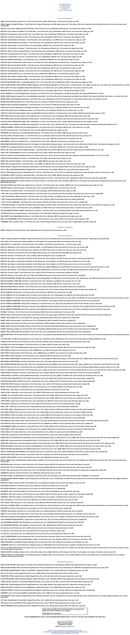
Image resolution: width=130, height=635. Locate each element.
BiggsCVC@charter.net (67, 626)
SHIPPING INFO (55, 633)
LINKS (73, 633)
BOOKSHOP (73, 630)
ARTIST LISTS (65, 630)
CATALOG (58, 630)
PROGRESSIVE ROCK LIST (72, 631)
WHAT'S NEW (51, 630)
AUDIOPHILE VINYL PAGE (49, 631)
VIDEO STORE (61, 631)
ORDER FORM (83, 631)
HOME (77, 633)
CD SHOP (79, 630)
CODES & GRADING (65, 633)
